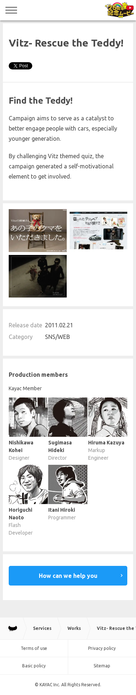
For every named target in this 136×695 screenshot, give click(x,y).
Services (42, 628)
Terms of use (34, 648)
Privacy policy (102, 648)
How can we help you (68, 575)
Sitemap (102, 665)
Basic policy (34, 665)
